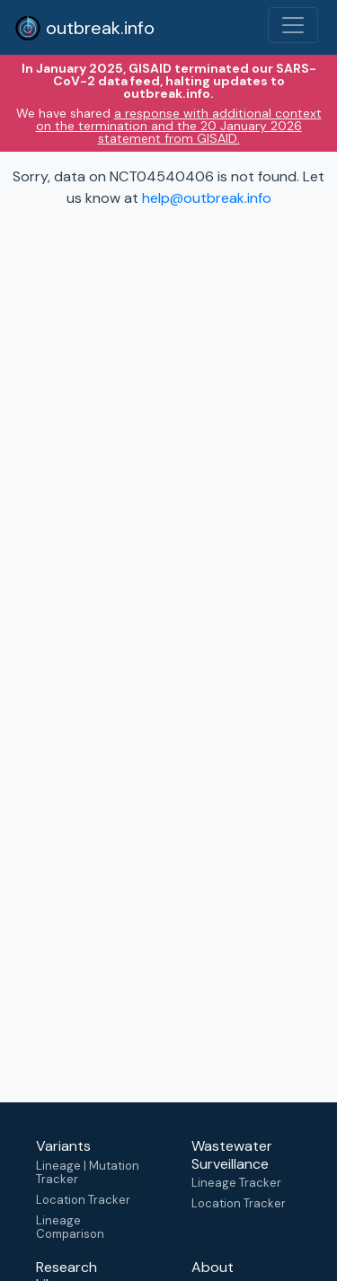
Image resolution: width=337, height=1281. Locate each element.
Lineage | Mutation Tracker (87, 1172)
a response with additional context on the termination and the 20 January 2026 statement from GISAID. (179, 125)
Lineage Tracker (236, 1182)
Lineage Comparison (70, 1227)
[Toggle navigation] (293, 25)
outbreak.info (84, 27)
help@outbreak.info (206, 198)
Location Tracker (83, 1199)
